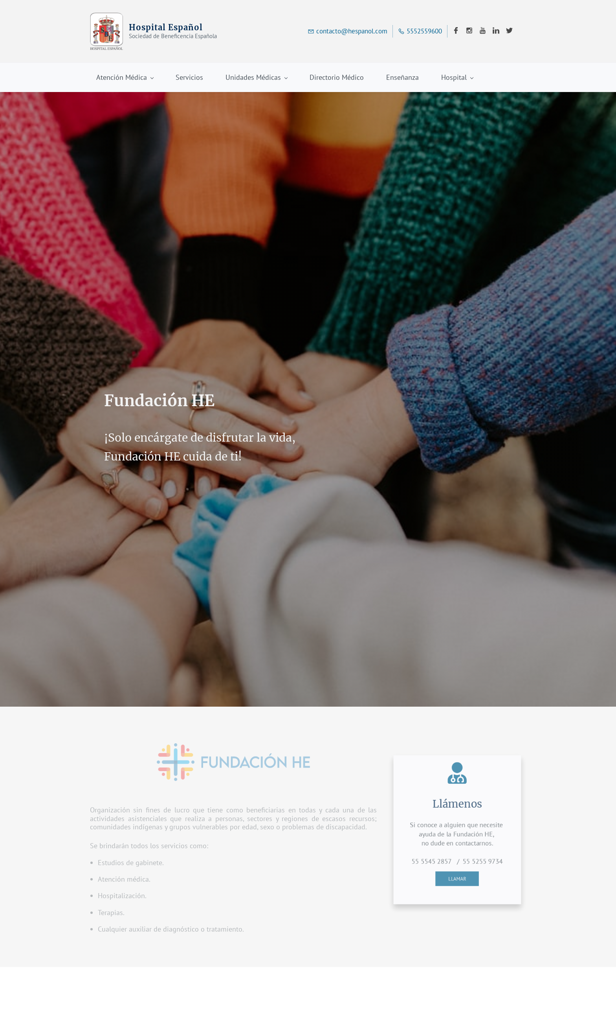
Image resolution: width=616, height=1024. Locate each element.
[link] (233, 749)
